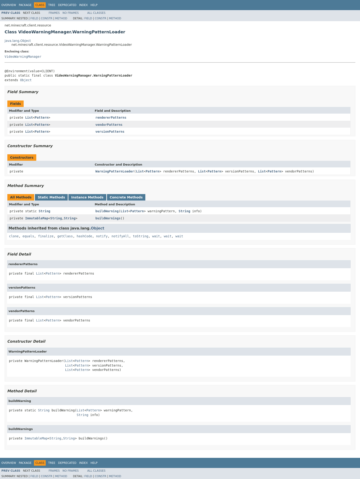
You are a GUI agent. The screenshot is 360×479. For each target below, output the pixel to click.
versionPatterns (110, 131)
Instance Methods (87, 197)
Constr (46, 18)
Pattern (41, 117)
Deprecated (67, 5)
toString (140, 236)
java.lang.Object (18, 41)
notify (102, 236)
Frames (54, 12)
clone (14, 236)
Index (83, 5)
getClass (65, 236)
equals (28, 236)
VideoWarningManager (23, 56)
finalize (45, 236)
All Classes (96, 12)
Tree (51, 5)
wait (156, 236)
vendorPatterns (109, 124)
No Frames (70, 12)
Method (61, 18)
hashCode (84, 236)
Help (94, 5)
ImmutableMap (36, 218)
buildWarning (107, 211)
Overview (8, 5)
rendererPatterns (111, 117)
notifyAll (120, 236)
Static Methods (51, 197)
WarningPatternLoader (115, 171)
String (44, 211)
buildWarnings (108, 218)
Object (26, 80)
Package (25, 5)
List (29, 117)
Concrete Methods (126, 197)
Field (34, 18)
